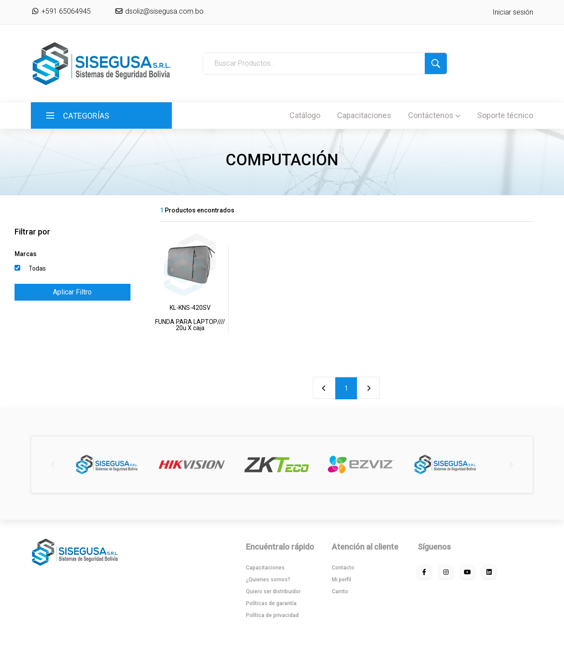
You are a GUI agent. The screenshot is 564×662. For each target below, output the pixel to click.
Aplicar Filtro (72, 292)
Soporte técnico (505, 115)
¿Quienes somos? (268, 579)
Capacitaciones (364, 115)
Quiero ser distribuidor (273, 591)
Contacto (343, 568)
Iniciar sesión (513, 12)
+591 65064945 (61, 11)
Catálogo (304, 115)
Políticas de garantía (271, 603)
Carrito (340, 591)
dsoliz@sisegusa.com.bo (163, 11)
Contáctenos (434, 115)
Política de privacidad (272, 615)
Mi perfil (341, 579)
